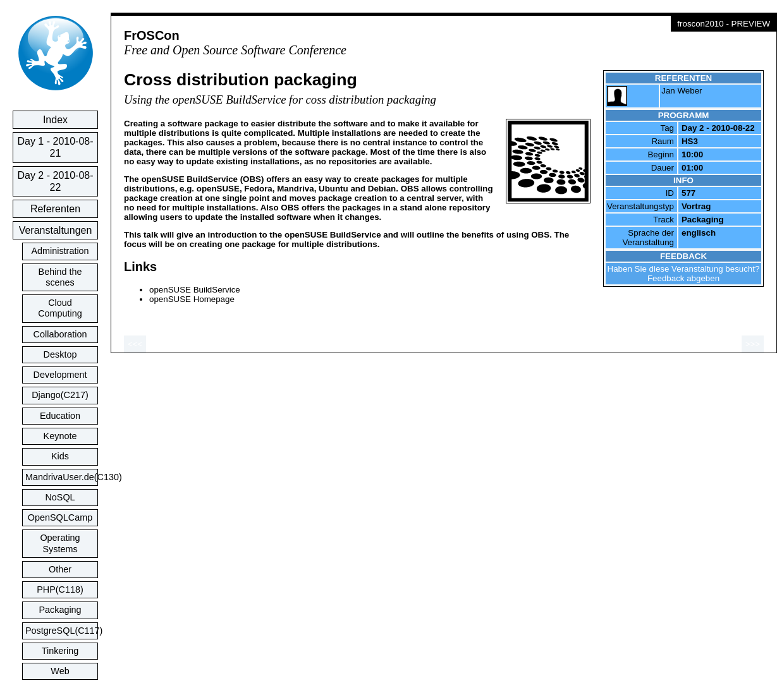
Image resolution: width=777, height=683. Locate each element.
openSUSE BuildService (194, 289)
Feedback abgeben (683, 278)
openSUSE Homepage (192, 299)
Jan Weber (681, 90)
